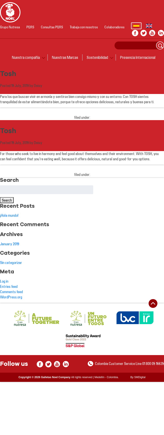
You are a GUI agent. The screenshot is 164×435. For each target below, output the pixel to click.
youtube (152, 33)
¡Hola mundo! (9, 215)
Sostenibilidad (97, 57)
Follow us (14, 364)
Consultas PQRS (52, 27)
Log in (4, 281)
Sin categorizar (11, 262)
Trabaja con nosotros (84, 27)
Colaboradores (114, 27)
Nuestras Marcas (65, 57)
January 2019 (9, 244)
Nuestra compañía (26, 57)
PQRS (30, 27)
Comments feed (11, 291)
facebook (135, 33)
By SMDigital (138, 377)
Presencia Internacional (137, 57)
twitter (143, 33)
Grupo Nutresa (10, 27)
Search (160, 45)
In (161, 33)
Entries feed (9, 286)
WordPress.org (11, 297)
